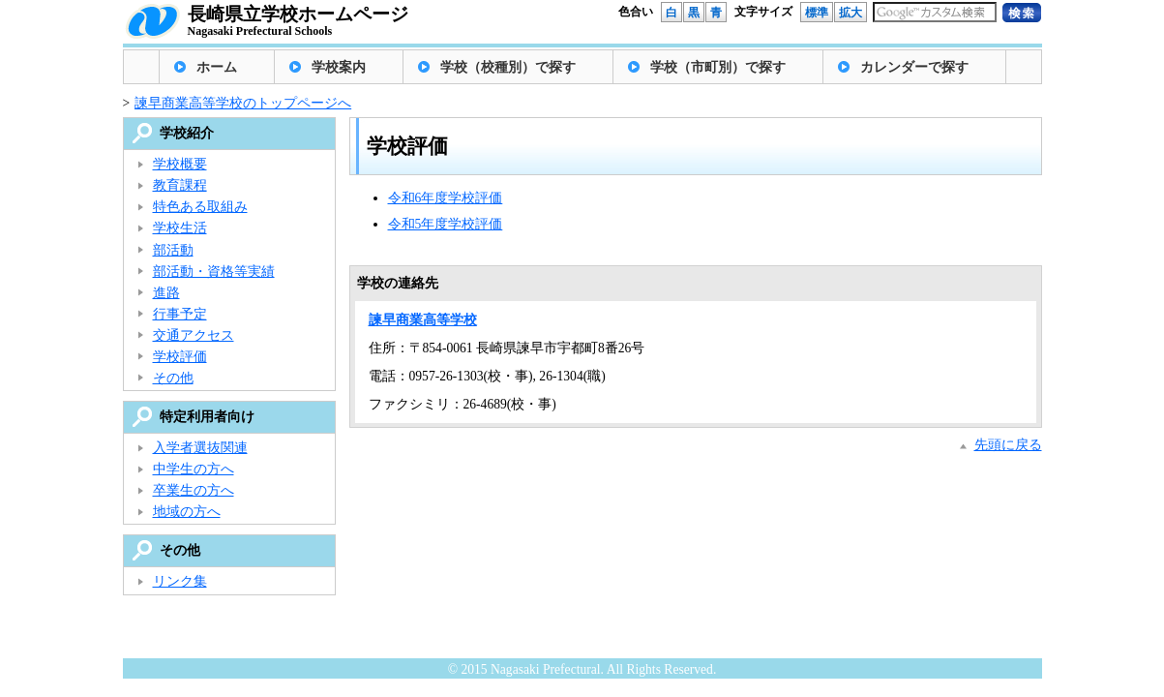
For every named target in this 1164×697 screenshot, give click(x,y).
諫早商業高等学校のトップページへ (242, 103)
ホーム (216, 67)
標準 (816, 12)
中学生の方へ (193, 469)
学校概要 (180, 164)
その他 (173, 378)
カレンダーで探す (914, 67)
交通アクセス (193, 335)
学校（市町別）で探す (718, 67)
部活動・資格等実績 (214, 271)
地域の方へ (187, 511)
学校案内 (339, 67)
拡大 (850, 12)
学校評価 (180, 356)
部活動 (173, 250)
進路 (166, 293)
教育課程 (180, 185)
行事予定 (180, 314)
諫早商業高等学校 (423, 320)
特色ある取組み (200, 206)
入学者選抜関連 (200, 447)
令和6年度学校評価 (445, 198)
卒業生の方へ (193, 490)
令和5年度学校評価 (445, 224)
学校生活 (180, 228)
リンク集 (180, 581)
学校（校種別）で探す (508, 67)
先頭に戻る (1008, 445)
